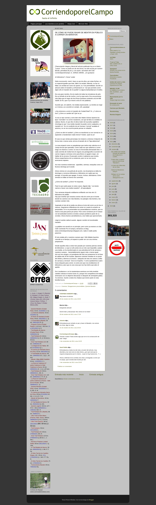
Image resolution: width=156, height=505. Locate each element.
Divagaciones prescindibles (76, 286)
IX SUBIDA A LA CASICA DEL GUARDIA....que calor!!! (117, 91)
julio (113, 186)
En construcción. (115, 105)
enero (113, 202)
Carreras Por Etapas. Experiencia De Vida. (116, 84)
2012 (111, 139)
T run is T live (114, 62)
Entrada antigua (96, 374)
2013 (111, 136)
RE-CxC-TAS (83, 24)
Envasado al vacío (116, 103)
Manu (111, 39)
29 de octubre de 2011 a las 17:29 (70, 314)
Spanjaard (113, 68)
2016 (111, 128)
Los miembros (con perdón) (54, 24)
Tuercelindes (114, 75)
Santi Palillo (64, 347)
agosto (114, 183)
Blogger (91, 500)
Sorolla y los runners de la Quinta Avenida (117, 71)
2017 (111, 125)
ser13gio (113, 57)
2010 (111, 206)
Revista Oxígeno (115, 114)
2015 (111, 131)
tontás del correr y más (117, 82)
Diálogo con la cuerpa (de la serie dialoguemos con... (118, 175)
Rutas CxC (71, 24)
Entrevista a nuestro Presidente (116, 78)
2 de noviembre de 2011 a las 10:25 (71, 341)
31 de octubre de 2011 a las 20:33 (70, 328)
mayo (113, 192)
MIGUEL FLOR (114, 88)
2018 (111, 122)
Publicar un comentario (65, 366)
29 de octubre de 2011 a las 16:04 (70, 299)
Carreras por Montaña (117, 108)
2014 (111, 133)
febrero (114, 200)
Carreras (64, 286)
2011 (111, 141)
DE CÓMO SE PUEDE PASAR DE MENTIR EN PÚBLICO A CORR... (118, 154)
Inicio (81, 374)
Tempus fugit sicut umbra (117, 100)
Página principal (36, 24)
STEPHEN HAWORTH (67, 293)
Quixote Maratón (90, 286)
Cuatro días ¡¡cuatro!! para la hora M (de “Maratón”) (117, 161)
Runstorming (114, 111)
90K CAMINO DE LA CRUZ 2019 (116, 64)
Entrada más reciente (64, 374)
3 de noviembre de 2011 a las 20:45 (71, 362)
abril (113, 194)
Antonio (62, 320)
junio (113, 189)
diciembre (115, 144)
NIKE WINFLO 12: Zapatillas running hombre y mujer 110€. (117, 52)
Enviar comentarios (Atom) (72, 379)
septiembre (115, 181)
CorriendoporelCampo (67, 334)
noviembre (115, 146)
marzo (114, 197)
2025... (112, 59)
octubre (114, 149)
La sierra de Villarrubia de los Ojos (118, 166)
